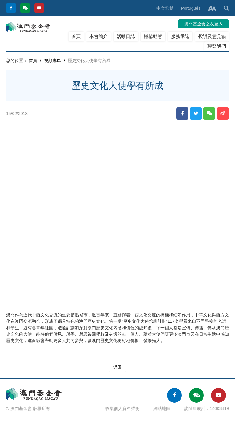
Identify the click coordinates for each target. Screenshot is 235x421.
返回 (117, 367)
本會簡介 (98, 36)
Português (190, 8)
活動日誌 (126, 36)
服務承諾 (180, 36)
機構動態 (153, 36)
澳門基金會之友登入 (203, 23)
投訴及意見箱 (212, 36)
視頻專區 (52, 60)
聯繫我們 (216, 46)
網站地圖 (161, 408)
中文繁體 (164, 8)
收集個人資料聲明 (122, 408)
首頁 (76, 36)
